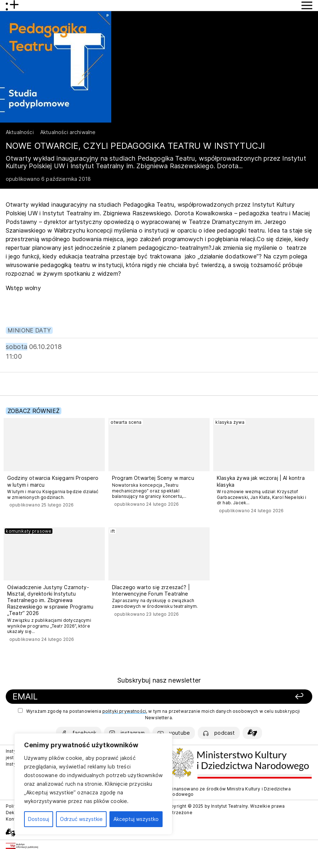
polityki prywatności (124, 711)
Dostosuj (38, 819)
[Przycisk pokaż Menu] (307, 5)
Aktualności (20, 132)
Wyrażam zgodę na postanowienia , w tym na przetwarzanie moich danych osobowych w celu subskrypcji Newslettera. (159, 714)
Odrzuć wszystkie (81, 819)
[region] (93, 784)
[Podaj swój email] (102, 696)
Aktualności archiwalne (68, 132)
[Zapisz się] (250, 696)
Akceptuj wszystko (136, 819)
